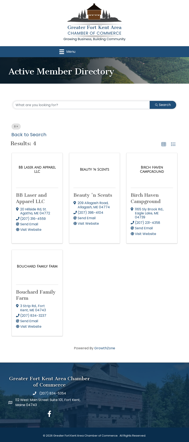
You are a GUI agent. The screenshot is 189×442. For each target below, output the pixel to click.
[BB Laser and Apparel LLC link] (37, 169)
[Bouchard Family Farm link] (37, 266)
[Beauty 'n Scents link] (94, 170)
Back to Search (29, 134)
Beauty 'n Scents (92, 195)
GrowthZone (104, 348)
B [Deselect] (16, 126)
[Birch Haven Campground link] (152, 169)
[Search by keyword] (81, 105)
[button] (164, 144)
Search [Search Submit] (163, 104)
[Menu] (67, 51)
